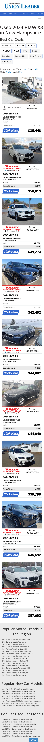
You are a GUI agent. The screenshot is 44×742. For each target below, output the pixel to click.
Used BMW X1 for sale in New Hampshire (17, 727)
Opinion (40, 14)
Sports (33, 14)
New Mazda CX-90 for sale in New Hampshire (18, 696)
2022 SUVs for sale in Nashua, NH (14, 675)
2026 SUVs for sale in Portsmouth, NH (16, 640)
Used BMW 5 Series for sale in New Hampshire (19, 729)
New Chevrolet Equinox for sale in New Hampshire (20, 706)
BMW (6, 51)
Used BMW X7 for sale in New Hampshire (17, 731)
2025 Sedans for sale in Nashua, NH (15, 661)
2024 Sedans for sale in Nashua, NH (15, 666)
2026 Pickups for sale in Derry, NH (14, 649)
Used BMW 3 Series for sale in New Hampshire (19, 724)
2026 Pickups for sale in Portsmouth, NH (16, 651)
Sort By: (6, 62)
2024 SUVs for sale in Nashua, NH (14, 663)
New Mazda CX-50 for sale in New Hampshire (18, 691)
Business (25, 14)
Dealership (20, 56)
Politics (16, 14)
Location (6, 56)
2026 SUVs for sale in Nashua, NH (14, 642)
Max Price (35, 56)
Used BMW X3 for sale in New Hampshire (17, 719)
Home (3, 14)
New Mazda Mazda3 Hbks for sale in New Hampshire (21, 701)
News (10, 14)
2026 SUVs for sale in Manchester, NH (16, 647)
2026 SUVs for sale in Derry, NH (13, 644)
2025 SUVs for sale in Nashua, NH (14, 659)
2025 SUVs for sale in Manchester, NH (16, 656)
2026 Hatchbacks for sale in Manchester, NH (18, 654)
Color (35, 51)
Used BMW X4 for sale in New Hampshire (17, 734)
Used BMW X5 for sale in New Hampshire (17, 722)
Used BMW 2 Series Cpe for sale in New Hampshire (21, 736)
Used (20, 45)
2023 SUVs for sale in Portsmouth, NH (16, 668)
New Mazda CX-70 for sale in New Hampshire (18, 699)
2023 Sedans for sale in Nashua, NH (15, 673)
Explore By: (7, 45)
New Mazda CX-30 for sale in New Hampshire (18, 694)
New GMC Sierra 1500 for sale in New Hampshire (20, 703)
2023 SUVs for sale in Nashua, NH (14, 670)
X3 (16, 51)
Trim (25, 51)
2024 (31, 45)
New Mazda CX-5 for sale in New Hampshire (18, 689)
